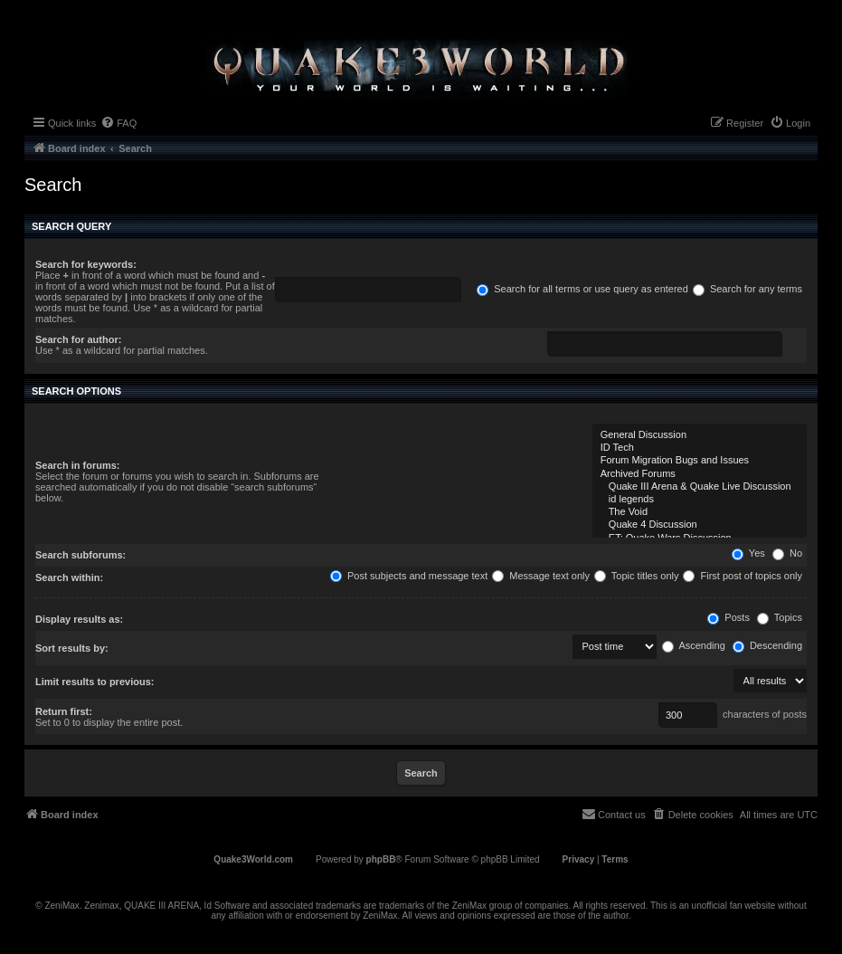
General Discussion (700, 435)
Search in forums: (77, 465)
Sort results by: (72, 648)
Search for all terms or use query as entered (582, 288)
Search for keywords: (86, 264)
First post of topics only (742, 575)
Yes (748, 553)
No (787, 553)
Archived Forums (700, 474)
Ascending (693, 645)
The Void (700, 512)
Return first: (63, 711)
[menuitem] (118, 123)
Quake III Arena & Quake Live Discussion (700, 487)
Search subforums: (80, 554)
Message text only (541, 575)
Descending (767, 645)
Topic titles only (636, 575)
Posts (728, 617)
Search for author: (78, 339)
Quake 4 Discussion (700, 525)
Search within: (69, 577)
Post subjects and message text (408, 575)
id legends (700, 499)
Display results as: (79, 619)
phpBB (381, 859)
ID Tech (700, 448)
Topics (779, 617)
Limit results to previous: (94, 681)
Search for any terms (747, 288)
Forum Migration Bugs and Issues (700, 460)
